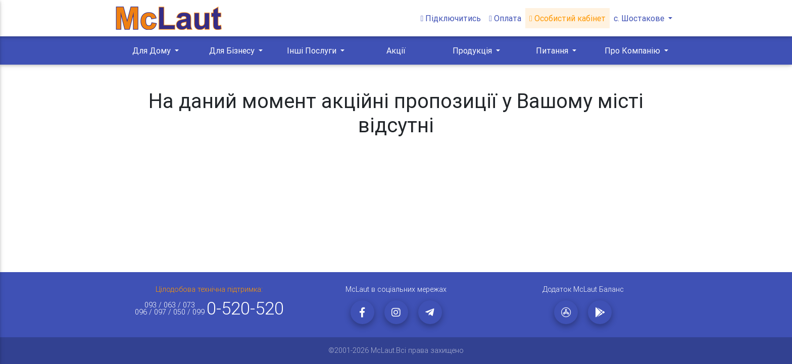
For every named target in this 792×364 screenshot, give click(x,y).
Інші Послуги (312, 50)
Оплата (505, 18)
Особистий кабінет (567, 18)
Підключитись (450, 18)
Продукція (473, 50)
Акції (396, 50)
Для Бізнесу (233, 50)
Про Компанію (633, 50)
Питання (553, 50)
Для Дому (152, 50)
